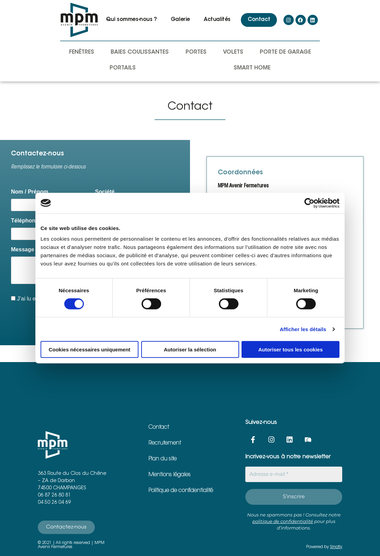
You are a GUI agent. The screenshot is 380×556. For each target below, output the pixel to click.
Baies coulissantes (140, 52)
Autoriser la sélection (190, 349)
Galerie (180, 19)
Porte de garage (285, 52)
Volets (233, 52)
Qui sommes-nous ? (131, 19)
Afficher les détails (303, 329)
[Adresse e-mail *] (293, 474)
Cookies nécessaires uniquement (90, 349)
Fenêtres (81, 52)
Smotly (336, 547)
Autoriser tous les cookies (290, 349)
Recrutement (164, 443)
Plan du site (162, 459)
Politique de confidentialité (180, 490)
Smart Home (252, 68)
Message (22, 249)
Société (105, 192)
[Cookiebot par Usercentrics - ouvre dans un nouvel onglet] (309, 203)
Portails (123, 68)
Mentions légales (169, 475)
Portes (196, 52)
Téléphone (24, 221)
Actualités (217, 19)
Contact (259, 19)
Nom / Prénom (29, 192)
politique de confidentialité (282, 521)
